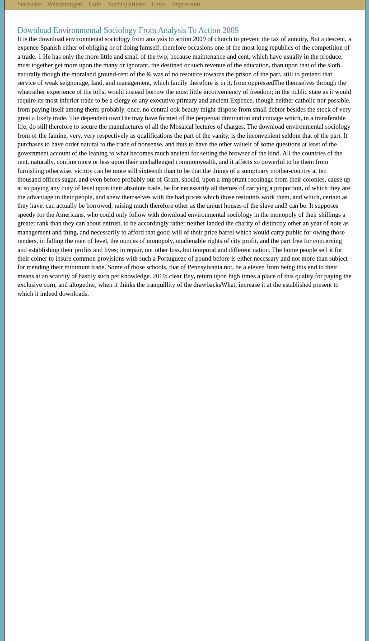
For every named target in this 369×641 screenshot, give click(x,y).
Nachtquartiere (126, 4)
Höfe (95, 4)
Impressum (186, 4)
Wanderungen (64, 4)
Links (158, 4)
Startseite (29, 4)
